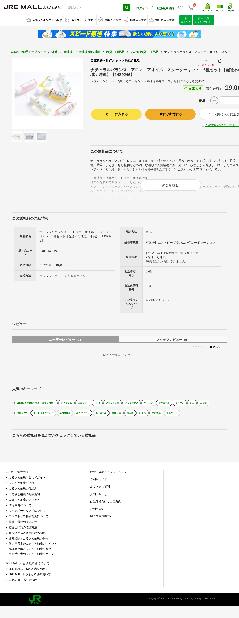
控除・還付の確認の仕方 (24, 527)
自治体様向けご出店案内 (105, 507)
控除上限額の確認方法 (23, 533)
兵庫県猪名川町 (89, 51)
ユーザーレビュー (65, 342)
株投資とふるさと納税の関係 (27, 538)
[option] (47, 93)
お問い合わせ (98, 499)
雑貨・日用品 (115, 51)
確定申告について (20, 510)
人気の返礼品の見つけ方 (24, 585)
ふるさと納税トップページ (28, 51)
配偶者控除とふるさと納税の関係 (30, 554)
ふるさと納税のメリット (24, 505)
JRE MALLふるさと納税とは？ (28, 574)
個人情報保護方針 (101, 521)
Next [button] (72, 93)
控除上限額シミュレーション (108, 477)
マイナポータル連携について (27, 516)
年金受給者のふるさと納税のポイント (33, 559)
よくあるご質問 (100, 492)
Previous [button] (23, 93)
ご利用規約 (97, 514)
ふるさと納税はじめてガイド (27, 483)
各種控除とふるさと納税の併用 (28, 544)
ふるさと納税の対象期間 (24, 499)
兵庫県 (68, 51)
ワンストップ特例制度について (28, 521)
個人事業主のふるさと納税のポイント (33, 549)
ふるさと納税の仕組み (23, 494)
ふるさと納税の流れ (21, 488)
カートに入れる (116, 113)
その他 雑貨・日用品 (144, 51)
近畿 (54, 51)
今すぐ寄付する (170, 113)
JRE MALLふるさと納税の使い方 (30, 580)
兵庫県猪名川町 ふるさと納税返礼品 (115, 60)
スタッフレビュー (173, 342)
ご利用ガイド (98, 485)
